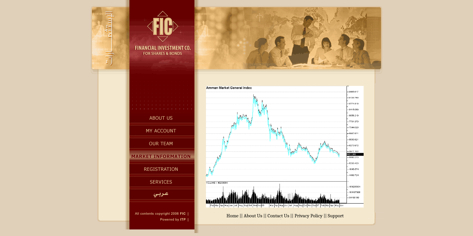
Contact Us (278, 216)
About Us (253, 216)
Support (336, 216)
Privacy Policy (309, 216)
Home (232, 216)
